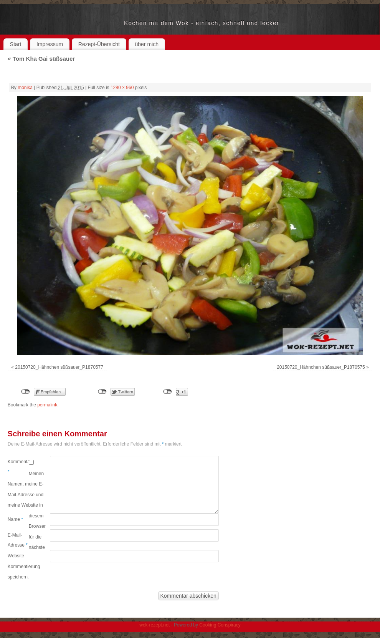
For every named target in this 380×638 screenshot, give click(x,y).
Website (16, 555)
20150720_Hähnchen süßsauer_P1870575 (321, 367)
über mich (147, 44)
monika (25, 87)
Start (15, 44)
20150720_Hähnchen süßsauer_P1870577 (59, 367)
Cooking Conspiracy (219, 625)
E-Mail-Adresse (18, 540)
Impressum (49, 44)
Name (15, 519)
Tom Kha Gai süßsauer (41, 58)
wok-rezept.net (65, 23)
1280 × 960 (122, 87)
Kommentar (18, 466)
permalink (47, 405)
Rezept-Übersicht (99, 44)
